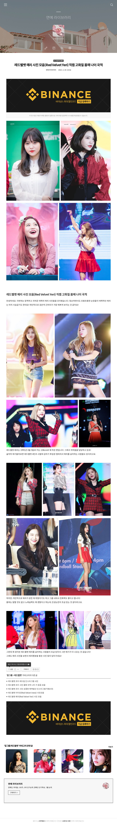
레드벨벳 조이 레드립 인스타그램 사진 (23, 681)
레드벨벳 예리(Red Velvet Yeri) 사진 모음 (24, 696)
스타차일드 (41, 821)
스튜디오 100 (66, 821)
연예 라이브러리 (58, 18)
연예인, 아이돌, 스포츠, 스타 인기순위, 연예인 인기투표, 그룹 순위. (30, 787)
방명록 (54, 48)
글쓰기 (46, 48)
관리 (70, 48)
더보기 (110, 747)
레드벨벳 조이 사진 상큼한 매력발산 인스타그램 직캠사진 (30, 689)
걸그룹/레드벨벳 (58, 61)
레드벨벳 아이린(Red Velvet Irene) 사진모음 (26, 693)
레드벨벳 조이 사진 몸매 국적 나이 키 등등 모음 (26, 685)
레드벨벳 (18, 675)
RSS (62, 48)
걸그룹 (9, 675)
